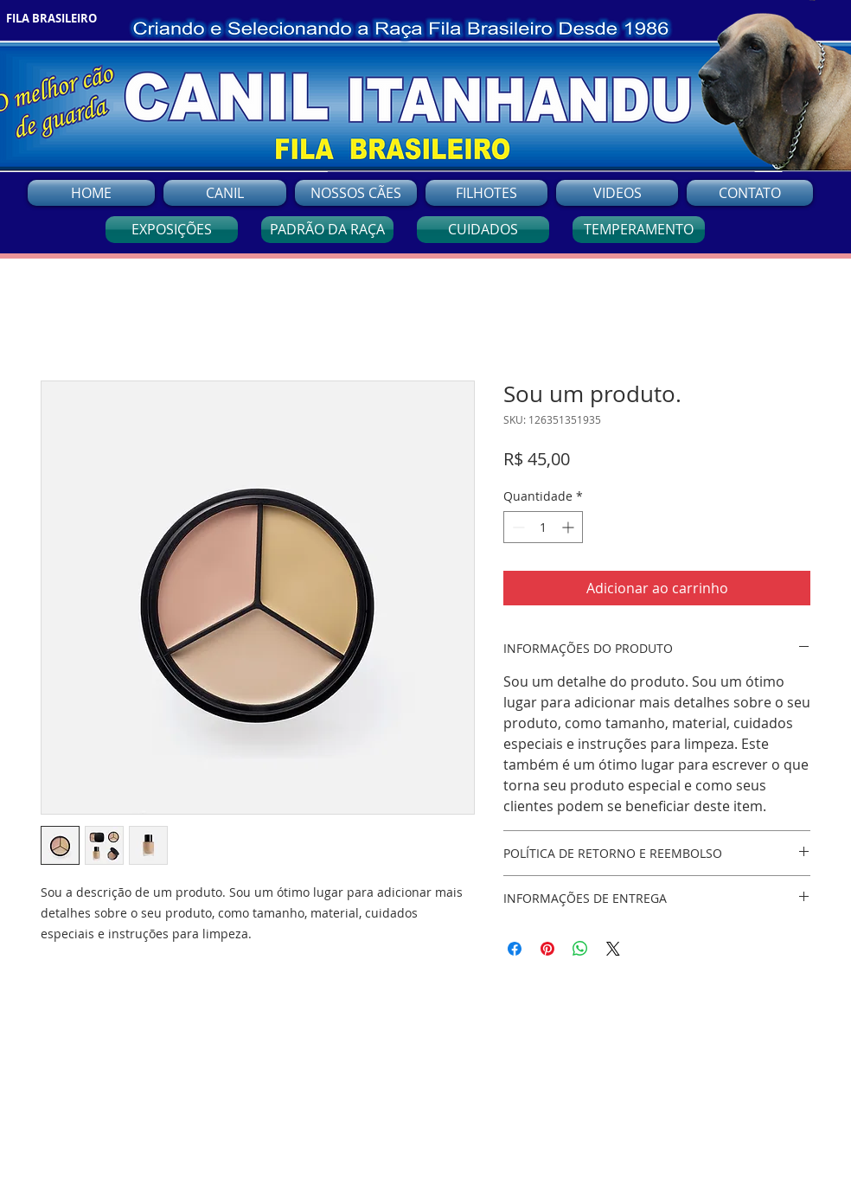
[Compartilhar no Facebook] (514, 948)
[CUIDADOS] (483, 229)
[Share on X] (613, 948)
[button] (356, 193)
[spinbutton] (543, 527)
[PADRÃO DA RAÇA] (327, 229)
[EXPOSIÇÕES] (172, 229)
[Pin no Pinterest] (547, 948)
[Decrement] (517, 527)
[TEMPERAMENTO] (639, 229)
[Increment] (569, 527)
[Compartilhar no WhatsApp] (580, 948)
